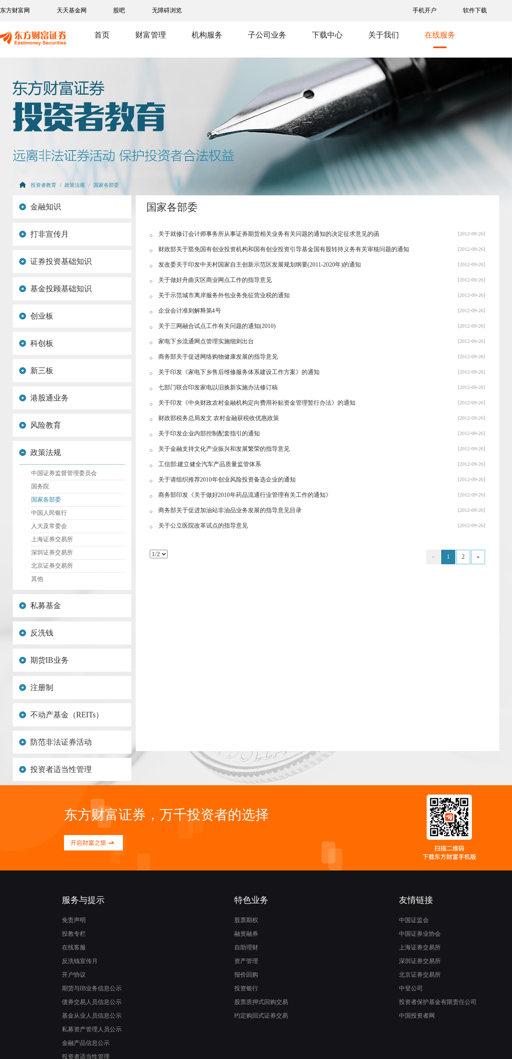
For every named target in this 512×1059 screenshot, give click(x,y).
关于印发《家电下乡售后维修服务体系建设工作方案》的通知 (239, 372)
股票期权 (246, 920)
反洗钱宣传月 (80, 961)
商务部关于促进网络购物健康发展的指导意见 (218, 357)
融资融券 (246, 934)
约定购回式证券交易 (261, 1016)
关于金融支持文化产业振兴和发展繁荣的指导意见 (224, 449)
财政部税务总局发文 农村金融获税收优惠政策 (218, 418)
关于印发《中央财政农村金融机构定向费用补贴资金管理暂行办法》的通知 (256, 403)
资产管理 (246, 961)
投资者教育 (43, 185)
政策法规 (74, 185)
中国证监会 (414, 920)
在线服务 (440, 35)
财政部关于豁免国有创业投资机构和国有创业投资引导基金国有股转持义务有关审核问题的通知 (283, 249)
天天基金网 (72, 10)
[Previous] (433, 557)
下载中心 (327, 35)
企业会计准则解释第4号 (189, 311)
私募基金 (40, 605)
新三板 (36, 370)
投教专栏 (74, 934)
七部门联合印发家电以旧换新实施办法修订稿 (218, 387)
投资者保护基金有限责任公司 (438, 1002)
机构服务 (207, 35)
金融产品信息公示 (86, 1043)
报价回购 (246, 975)
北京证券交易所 (52, 566)
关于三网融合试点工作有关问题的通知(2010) (217, 326)
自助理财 (246, 947)
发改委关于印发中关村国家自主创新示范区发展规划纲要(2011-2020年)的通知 (259, 264)
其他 (37, 579)
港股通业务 (44, 398)
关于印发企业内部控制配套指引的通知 (209, 433)
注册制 (36, 687)
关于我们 (383, 35)
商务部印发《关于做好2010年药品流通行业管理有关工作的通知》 (245, 495)
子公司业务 (267, 35)
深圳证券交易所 (52, 552)
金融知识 (40, 207)
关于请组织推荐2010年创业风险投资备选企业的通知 (227, 479)
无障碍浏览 (167, 10)
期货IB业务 (44, 660)
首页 (102, 35)
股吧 (119, 10)
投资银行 (246, 988)
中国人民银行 (49, 513)
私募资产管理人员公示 (92, 1029)
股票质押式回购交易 (261, 1002)
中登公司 (411, 988)
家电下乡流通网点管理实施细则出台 (206, 341)
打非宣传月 (44, 234)
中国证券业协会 (420, 934)
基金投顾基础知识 (55, 288)
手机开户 (425, 10)
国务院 (40, 486)
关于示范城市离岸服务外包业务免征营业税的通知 (224, 295)
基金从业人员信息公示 (92, 1016)
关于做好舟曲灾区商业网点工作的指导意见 (215, 280)
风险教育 (40, 425)
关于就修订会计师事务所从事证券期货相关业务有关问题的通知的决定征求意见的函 (268, 234)
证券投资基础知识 (55, 261)
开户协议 (74, 975)
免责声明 (74, 920)
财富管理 (150, 35)
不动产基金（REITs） (61, 715)
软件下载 (475, 10)
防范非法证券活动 (55, 742)
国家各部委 (106, 185)
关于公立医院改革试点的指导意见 (203, 525)
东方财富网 (15, 10)
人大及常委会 (49, 526)
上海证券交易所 (52, 539)
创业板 (36, 316)
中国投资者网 (417, 1016)
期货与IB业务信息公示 (92, 988)
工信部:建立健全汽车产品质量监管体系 (210, 464)
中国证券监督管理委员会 (64, 473)
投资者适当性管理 (55, 769)
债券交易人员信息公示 (92, 1002)
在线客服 (74, 947)
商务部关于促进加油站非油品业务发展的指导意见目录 (230, 510)
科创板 (36, 343)
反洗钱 (36, 633)
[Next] (478, 557)
